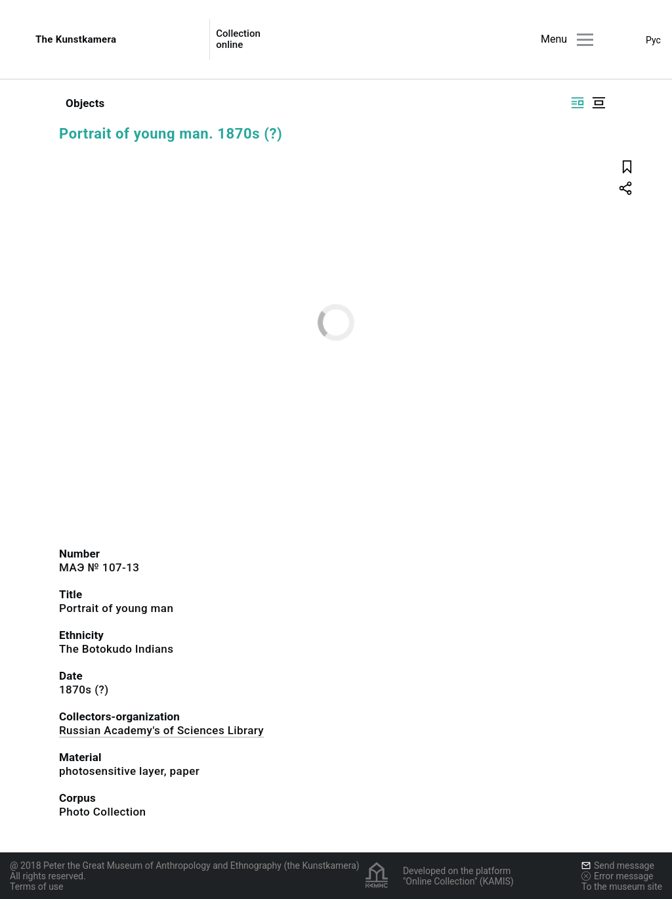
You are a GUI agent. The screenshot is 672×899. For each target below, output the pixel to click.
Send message (617, 865)
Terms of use (37, 886)
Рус (653, 40)
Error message (617, 876)
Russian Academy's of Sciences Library (161, 730)
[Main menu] (585, 40)
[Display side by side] (577, 103)
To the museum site (621, 886)
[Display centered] (598, 103)
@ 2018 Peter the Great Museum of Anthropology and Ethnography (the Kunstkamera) (185, 865)
